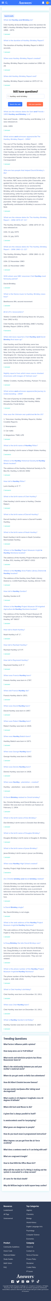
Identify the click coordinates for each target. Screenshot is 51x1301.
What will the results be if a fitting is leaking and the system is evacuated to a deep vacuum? (25, 1171)
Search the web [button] (15, 104)
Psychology (30, 1231)
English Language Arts (34, 1227)
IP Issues (29, 1271)
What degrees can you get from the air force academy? (22, 1141)
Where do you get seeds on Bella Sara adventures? (24, 1075)
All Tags (6, 1214)
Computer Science (32, 1235)
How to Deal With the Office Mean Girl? (20, 1163)
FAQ (5, 1267)
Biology (29, 1218)
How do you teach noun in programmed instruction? (25, 1134)
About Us (29, 1247)
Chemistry (30, 1214)
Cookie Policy (31, 1267)
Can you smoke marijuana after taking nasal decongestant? (22, 1090)
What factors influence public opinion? (19, 1044)
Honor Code (8, 1251)
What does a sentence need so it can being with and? (25, 1149)
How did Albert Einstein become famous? (21, 1082)
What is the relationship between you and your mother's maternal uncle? (23, 1067)
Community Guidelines (11, 1247)
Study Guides (8, 1259)
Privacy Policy (31, 1259)
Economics (30, 1239)
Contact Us (30, 1251)
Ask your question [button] (35, 104)
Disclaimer (30, 1263)
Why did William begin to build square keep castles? (25, 1185)
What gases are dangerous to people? (19, 1127)
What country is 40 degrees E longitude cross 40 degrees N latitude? (23, 1099)
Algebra (29, 1210)
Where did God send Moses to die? (18, 1107)
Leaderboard (8, 1210)
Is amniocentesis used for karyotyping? (20, 1120)
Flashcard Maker (9, 1255)
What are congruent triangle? (15, 1156)
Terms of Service (32, 1255)
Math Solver (8, 1263)
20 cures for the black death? (15, 1179)
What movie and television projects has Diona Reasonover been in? (22, 1059)
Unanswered (8, 1218)
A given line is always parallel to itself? (20, 1114)
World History (31, 1222)
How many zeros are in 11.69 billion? (18, 1051)
